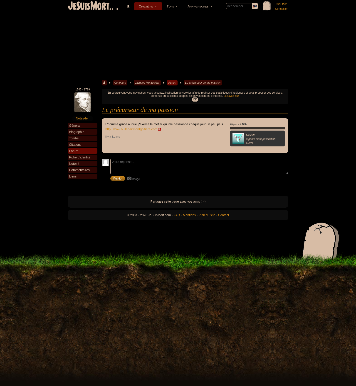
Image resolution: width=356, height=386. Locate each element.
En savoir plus (231, 96)
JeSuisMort (89, 6)
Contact (223, 215)
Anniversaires (198, 6)
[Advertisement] (178, 46)
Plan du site (207, 215)
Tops (170, 6)
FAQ (177, 215)
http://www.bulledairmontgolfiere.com (131, 129)
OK (195, 99)
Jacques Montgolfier (147, 82)
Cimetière (146, 6)
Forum (172, 82)
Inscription (282, 3)
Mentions (189, 215)
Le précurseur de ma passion (202, 82)
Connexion (281, 8)
